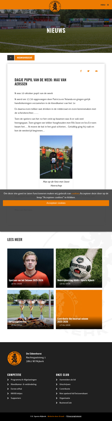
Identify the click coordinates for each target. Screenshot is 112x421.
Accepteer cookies (56, 203)
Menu (105, 4)
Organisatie (65, 398)
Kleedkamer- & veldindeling (23, 384)
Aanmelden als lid (68, 379)
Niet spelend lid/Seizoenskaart (74, 393)
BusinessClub (66, 403)
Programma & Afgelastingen (24, 379)
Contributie (65, 389)
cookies (75, 193)
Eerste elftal (16, 389)
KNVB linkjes (16, 393)
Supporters (16, 398)
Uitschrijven (65, 384)
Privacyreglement (73, 416)
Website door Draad (56, 416)
